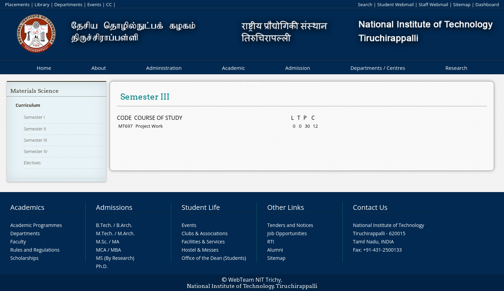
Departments (68, 4)
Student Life (201, 207)
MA (115, 241)
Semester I (34, 117)
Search (365, 4)
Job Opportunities (287, 233)
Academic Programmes (36, 225)
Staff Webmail (433, 4)
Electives (32, 163)
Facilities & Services (203, 241)
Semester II (35, 129)
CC (109, 4)
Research (456, 67)
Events (94, 4)
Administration (164, 67)
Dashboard (487, 4)
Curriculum (27, 105)
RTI (270, 241)
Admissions (114, 207)
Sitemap (461, 4)
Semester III (35, 140)
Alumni (275, 249)
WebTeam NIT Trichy (254, 279)
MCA (101, 249)
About (98, 67)
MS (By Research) (115, 258)
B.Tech (103, 225)
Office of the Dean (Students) (214, 258)
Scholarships (24, 258)
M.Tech (104, 233)
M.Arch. (126, 233)
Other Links (285, 207)
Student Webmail (395, 4)
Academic (233, 67)
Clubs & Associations (205, 233)
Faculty (18, 241)
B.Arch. (124, 225)
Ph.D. (102, 266)
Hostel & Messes (200, 249)
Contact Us (370, 207)
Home (44, 67)
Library (42, 4)
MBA (116, 249)
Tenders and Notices (290, 225)
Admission (297, 67)
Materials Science (34, 91)
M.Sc (101, 241)
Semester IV (36, 151)
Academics (27, 207)
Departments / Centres (378, 67)
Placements (17, 4)
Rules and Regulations (35, 249)
